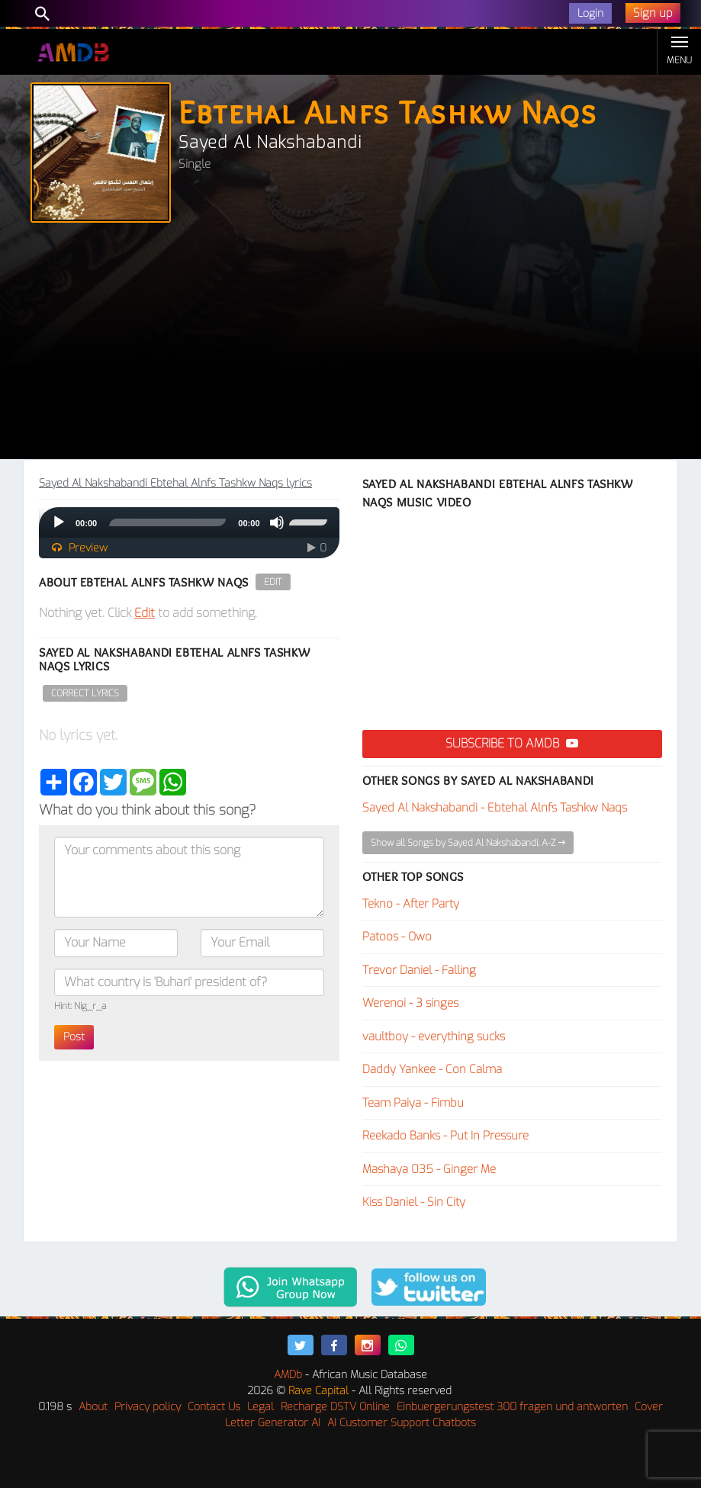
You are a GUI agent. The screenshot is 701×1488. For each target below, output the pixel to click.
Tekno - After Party (410, 903)
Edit (273, 582)
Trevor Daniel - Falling (419, 970)
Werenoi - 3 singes (410, 1003)
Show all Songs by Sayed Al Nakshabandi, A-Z (468, 843)
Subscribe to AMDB (511, 743)
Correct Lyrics (85, 693)
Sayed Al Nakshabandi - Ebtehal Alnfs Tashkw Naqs (494, 807)
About (93, 1407)
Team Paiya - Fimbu (413, 1102)
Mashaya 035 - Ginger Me (429, 1169)
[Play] (58, 522)
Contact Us (214, 1407)
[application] (189, 522)
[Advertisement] (350, 345)
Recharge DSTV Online (335, 1407)
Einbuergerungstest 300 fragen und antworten (512, 1407)
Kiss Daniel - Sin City (413, 1202)
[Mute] (277, 522)
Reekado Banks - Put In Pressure (445, 1135)
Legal (260, 1407)
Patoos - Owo (397, 936)
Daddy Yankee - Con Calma (432, 1069)
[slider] (167, 522)
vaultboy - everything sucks (433, 1036)
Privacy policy (147, 1407)
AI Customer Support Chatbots (401, 1423)
